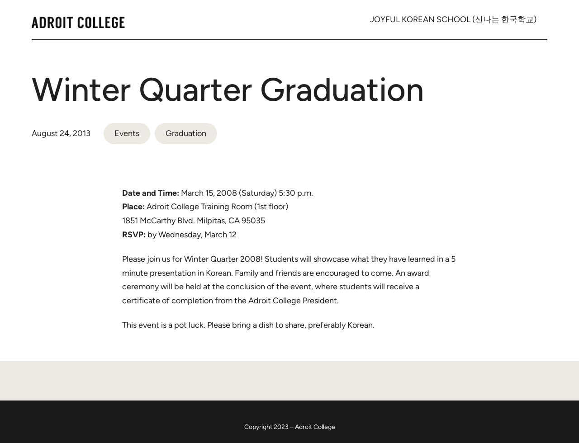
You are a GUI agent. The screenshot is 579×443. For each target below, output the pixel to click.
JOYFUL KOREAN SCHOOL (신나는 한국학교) (453, 19)
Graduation (186, 133)
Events (126, 133)
